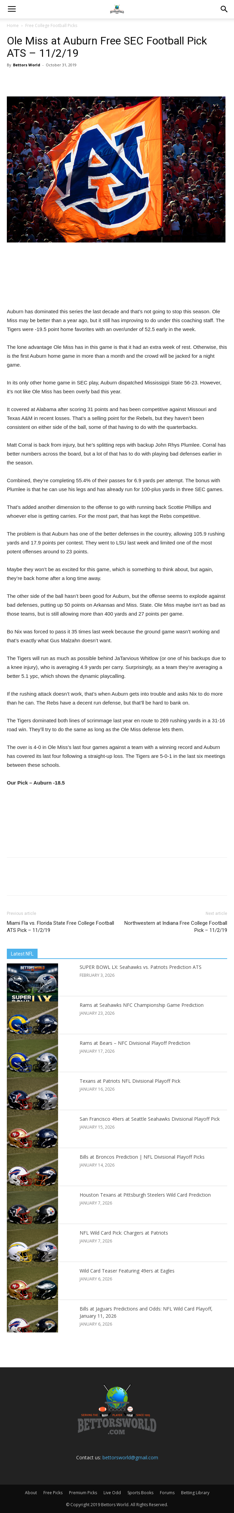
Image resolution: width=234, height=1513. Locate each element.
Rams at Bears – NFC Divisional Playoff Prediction (135, 1043)
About (31, 1493)
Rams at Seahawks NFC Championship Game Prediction (142, 1005)
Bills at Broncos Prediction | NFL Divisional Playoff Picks (142, 1157)
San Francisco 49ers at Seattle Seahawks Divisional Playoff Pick (150, 1119)
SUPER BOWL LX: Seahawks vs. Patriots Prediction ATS (141, 967)
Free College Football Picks (51, 25)
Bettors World (26, 64)
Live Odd (112, 1493)
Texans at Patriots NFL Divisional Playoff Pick (130, 1081)
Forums (167, 1493)
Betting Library (195, 1493)
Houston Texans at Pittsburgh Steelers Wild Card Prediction (145, 1195)
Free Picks (53, 1493)
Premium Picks (83, 1493)
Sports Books (140, 1493)
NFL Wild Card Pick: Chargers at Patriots (124, 1232)
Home (13, 25)
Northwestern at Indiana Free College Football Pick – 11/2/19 (175, 926)
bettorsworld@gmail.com (130, 1457)
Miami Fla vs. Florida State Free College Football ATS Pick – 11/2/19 (60, 926)
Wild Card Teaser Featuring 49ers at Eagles (127, 1270)
